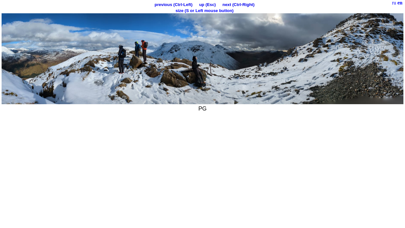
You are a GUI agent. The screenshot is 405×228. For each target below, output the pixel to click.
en (399, 2)
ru (394, 2)
